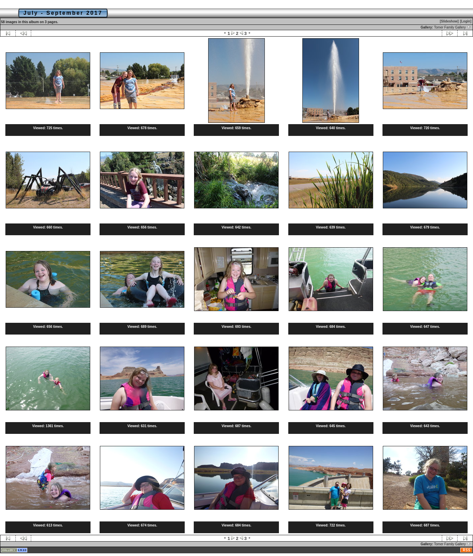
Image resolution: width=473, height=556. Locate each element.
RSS (467, 550)
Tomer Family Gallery (452, 27)
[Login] (465, 21)
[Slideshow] (449, 21)
